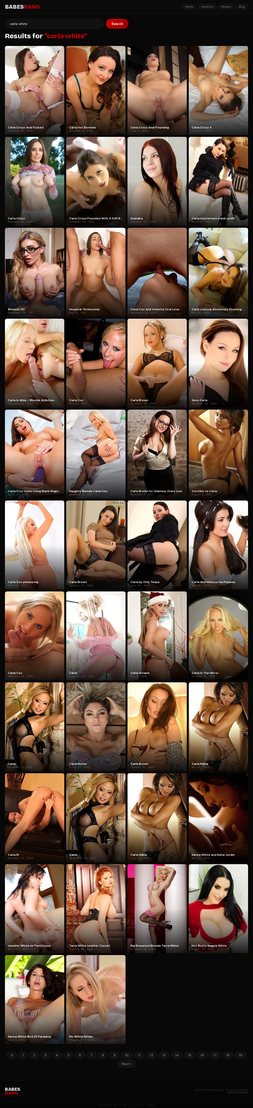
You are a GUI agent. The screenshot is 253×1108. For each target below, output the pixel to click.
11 (139, 1055)
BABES (22, 7)
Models (226, 6)
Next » (126, 1064)
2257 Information (237, 1092)
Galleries (207, 6)
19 (240, 1055)
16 (202, 1055)
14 (177, 1055)
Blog (242, 6)
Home (189, 6)
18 (228, 1055)
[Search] (54, 24)
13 (164, 1055)
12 (151, 1055)
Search (117, 24)
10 (127, 1055)
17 (215, 1055)
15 (189, 1055)
